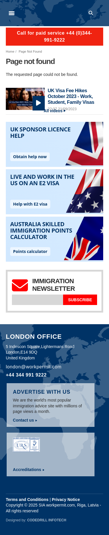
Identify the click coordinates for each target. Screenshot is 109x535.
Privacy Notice (66, 499)
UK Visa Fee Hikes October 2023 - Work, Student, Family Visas (71, 96)
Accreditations (27, 469)
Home (10, 51)
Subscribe (80, 299)
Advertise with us (41, 392)
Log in (100, 13)
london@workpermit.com (34, 366)
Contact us (23, 420)
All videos (53, 111)
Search (92, 13)
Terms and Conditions (27, 499)
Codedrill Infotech (46, 520)
